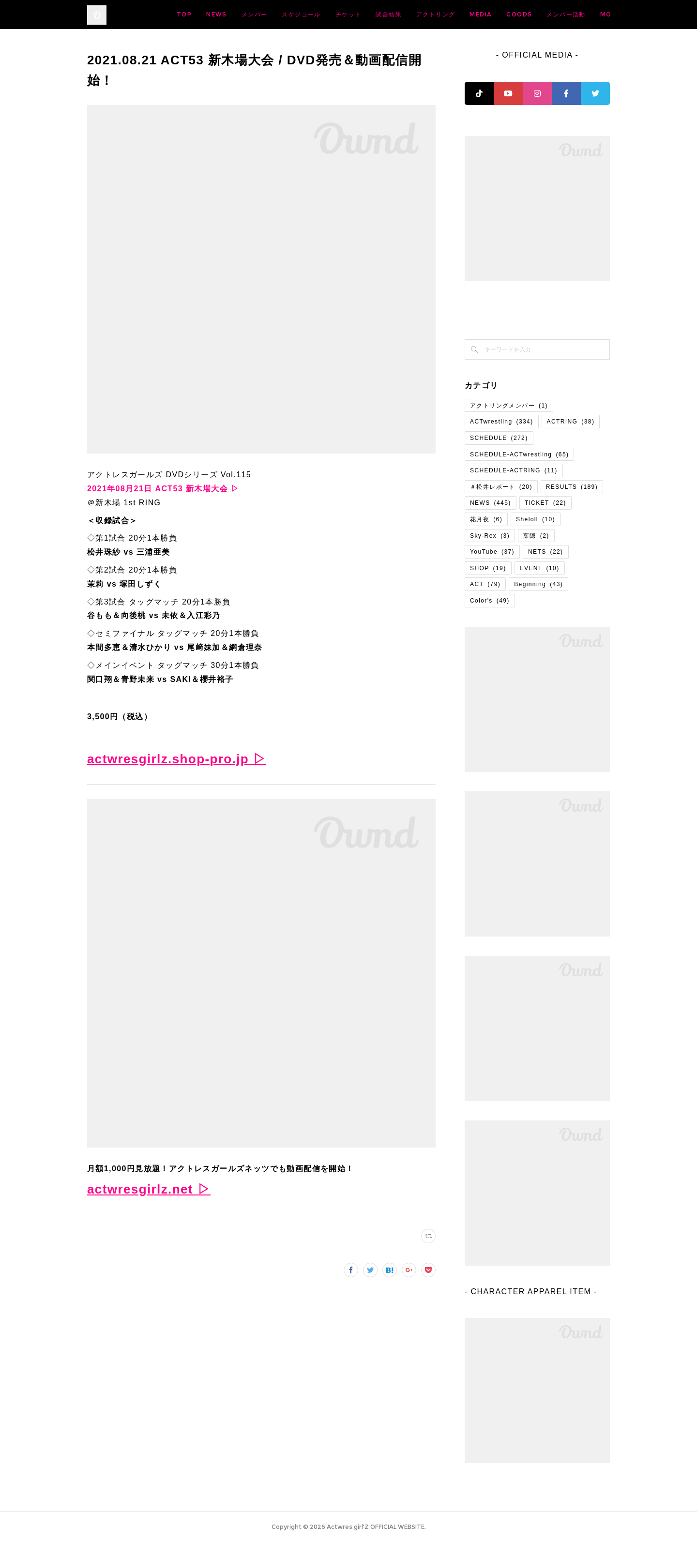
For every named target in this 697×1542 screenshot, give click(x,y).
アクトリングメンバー (509, 405)
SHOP (488, 568)
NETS (545, 551)
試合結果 (465, 14)
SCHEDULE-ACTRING (514, 470)
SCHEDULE (499, 438)
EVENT (540, 568)
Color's (490, 600)
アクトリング (511, 14)
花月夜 (486, 519)
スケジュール (377, 14)
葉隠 (536, 535)
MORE (592, 14)
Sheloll (535, 519)
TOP (260, 14)
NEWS (292, 14)
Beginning (538, 584)
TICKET (545, 502)
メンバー (331, 14)
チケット (424, 14)
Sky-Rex (490, 535)
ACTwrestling (501, 421)
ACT (485, 584)
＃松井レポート (501, 487)
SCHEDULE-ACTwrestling (519, 454)
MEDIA (556, 14)
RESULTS (572, 487)
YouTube (492, 551)
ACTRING (571, 421)
